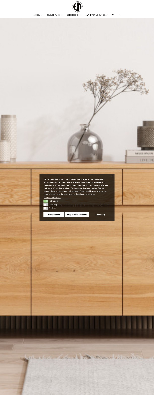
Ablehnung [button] (100, 215)
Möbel (37, 15)
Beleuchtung (53, 15)
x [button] (112, 176)
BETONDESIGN (73, 15)
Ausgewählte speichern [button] (77, 215)
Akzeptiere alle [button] (54, 215)
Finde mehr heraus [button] (52, 198)
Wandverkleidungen (96, 15)
